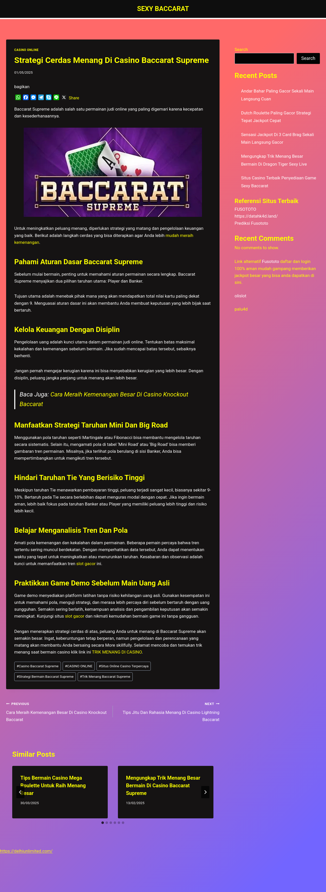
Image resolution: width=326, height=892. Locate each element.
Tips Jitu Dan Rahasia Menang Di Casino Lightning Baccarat (168, 711)
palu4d (241, 309)
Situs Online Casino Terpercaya (123, 666)
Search (241, 49)
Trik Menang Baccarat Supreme (105, 676)
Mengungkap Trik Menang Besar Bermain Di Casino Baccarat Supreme (163, 785)
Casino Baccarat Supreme (38, 666)
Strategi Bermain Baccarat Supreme (45, 676)
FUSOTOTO (245, 209)
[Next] (205, 792)
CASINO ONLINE (26, 50)
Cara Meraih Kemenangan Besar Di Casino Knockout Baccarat (57, 711)
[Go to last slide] (20, 792)
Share (74, 98)
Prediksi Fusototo (251, 223)
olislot (240, 295)
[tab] (102, 822)
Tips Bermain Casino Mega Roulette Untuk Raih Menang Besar (53, 785)
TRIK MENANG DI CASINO (117, 652)
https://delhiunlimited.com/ (26, 851)
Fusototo (270, 261)
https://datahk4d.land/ (256, 216)
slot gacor (74, 616)
